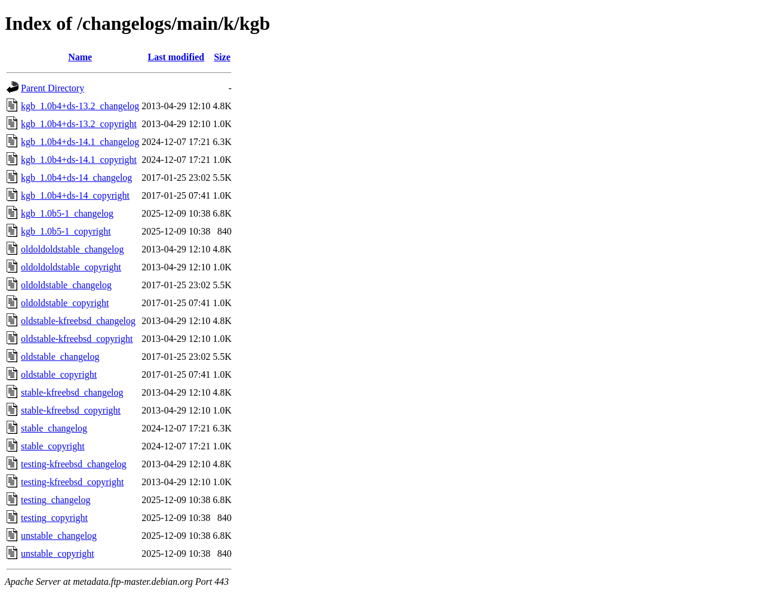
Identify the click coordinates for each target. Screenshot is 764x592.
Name (80, 57)
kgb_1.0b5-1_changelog (67, 213)
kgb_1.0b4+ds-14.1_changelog (80, 142)
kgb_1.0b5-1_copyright (66, 231)
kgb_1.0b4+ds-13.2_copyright (79, 124)
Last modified (176, 57)
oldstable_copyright (59, 374)
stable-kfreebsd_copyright (71, 410)
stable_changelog (54, 428)
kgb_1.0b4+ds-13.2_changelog (80, 106)
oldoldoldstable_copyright (71, 267)
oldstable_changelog (60, 357)
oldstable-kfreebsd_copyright (77, 339)
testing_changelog (55, 500)
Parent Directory (52, 88)
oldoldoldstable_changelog (72, 249)
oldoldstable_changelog (66, 285)
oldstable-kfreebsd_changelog (78, 321)
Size (222, 57)
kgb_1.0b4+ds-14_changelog (76, 177)
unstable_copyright (57, 553)
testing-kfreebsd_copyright (72, 482)
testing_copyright (54, 518)
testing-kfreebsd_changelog (74, 464)
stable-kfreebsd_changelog (72, 392)
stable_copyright (53, 446)
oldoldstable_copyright (65, 303)
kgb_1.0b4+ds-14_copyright (75, 195)
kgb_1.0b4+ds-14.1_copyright (79, 160)
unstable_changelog (59, 536)
